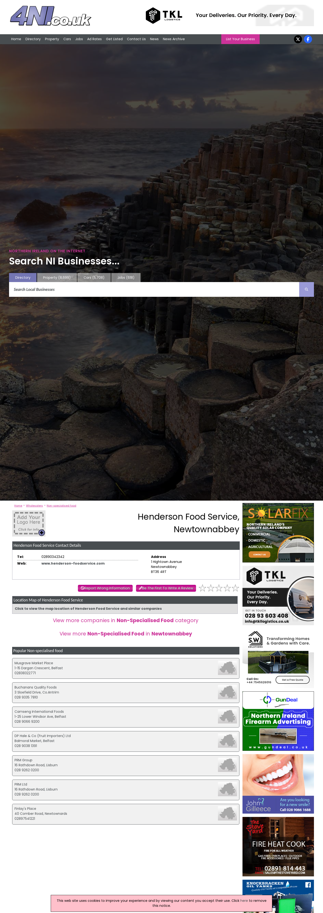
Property (52, 39)
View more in (126, 633)
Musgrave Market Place (34, 663)
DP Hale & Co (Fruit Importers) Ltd (43, 735)
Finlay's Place (25, 808)
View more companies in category (125, 620)
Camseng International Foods (39, 711)
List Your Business (240, 39)
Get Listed (114, 39)
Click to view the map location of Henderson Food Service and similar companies (88, 608)
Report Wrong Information (107, 588)
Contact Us (136, 39)
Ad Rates (94, 39)
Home (16, 39)
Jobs (79, 39)
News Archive (174, 39)
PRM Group (23, 760)
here (244, 900)
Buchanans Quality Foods (36, 687)
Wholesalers (34, 506)
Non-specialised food (61, 506)
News (154, 39)
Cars (67, 39)
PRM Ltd (21, 784)
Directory (33, 39)
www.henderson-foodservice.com (73, 563)
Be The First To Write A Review (167, 588)
